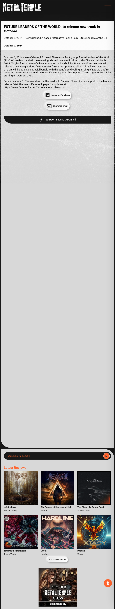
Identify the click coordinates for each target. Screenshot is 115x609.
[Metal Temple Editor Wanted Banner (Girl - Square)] (58, 605)
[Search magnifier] (106, 456)
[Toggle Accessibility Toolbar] (108, 583)
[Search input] (54, 456)
